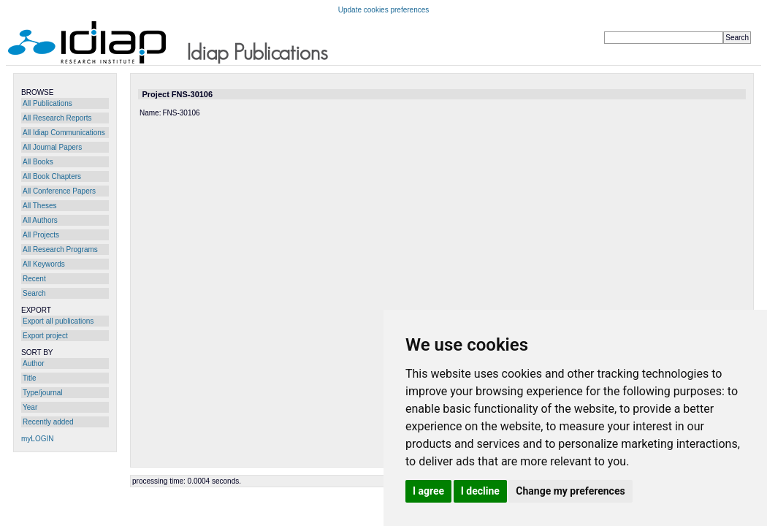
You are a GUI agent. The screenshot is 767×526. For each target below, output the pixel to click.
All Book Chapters (52, 176)
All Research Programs (60, 249)
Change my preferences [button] (570, 491)
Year (30, 407)
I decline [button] (480, 491)
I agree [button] (428, 491)
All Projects (41, 235)
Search (34, 293)
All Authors (40, 220)
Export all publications (58, 321)
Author (33, 363)
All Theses (40, 206)
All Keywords (44, 264)
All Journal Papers (52, 147)
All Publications (47, 103)
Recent (34, 279)
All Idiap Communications (64, 133)
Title (30, 378)
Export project (45, 336)
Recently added (48, 422)
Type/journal (42, 393)
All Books (38, 162)
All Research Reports (57, 118)
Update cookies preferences (384, 10)
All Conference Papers (59, 191)
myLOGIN (37, 439)
